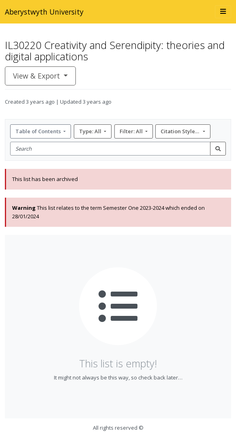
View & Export (37, 76)
